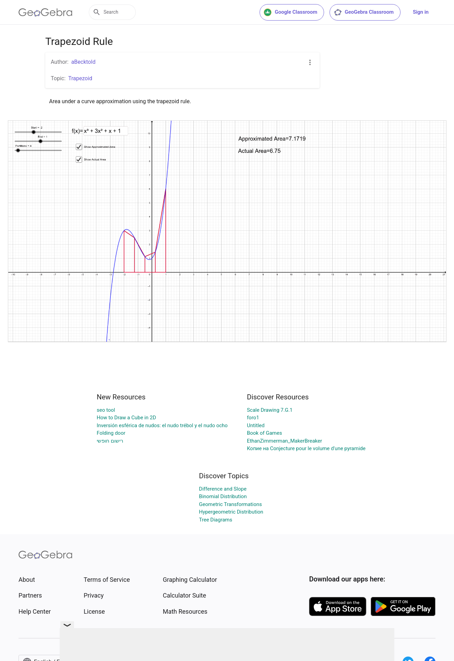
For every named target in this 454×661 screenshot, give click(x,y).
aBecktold (83, 62)
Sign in (421, 12)
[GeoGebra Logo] (45, 12)
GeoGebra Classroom (364, 12)
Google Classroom (290, 12)
